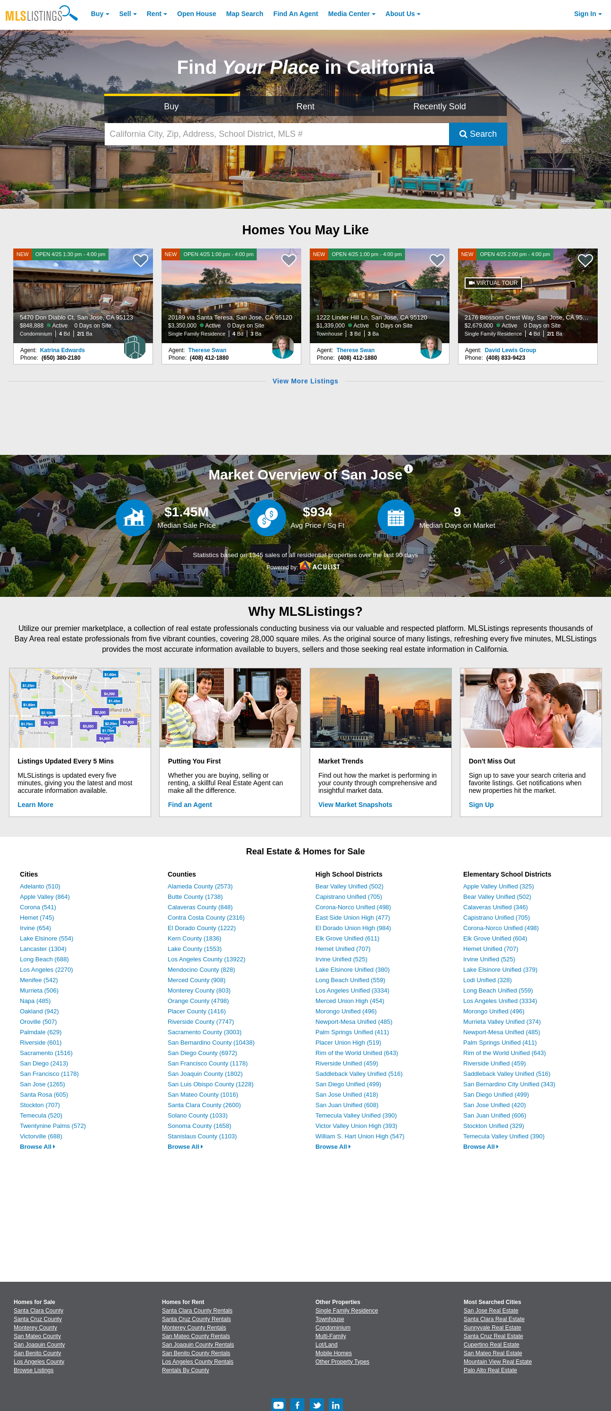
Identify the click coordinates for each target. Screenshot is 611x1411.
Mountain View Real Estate (498, 1361)
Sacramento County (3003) (205, 1032)
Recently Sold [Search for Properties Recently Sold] (439, 106)
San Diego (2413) (44, 1063)
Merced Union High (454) (349, 1000)
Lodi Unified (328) (487, 980)
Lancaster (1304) (43, 948)
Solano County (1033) (197, 1115)
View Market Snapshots (355, 804)
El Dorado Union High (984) (353, 928)
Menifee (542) (39, 980)
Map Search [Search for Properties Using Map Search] (245, 14)
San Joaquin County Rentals (198, 1344)
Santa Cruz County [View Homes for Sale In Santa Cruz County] (38, 1319)
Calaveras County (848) (200, 907)
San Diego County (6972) (202, 1052)
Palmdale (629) (41, 1032)
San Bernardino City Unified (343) (509, 1084)
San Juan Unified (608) (346, 1105)
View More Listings (305, 381)
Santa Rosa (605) (44, 1094)
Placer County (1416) (197, 1011)
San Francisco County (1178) (208, 1063)
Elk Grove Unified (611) (347, 938)
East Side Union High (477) (352, 917)
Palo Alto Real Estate (490, 1370)
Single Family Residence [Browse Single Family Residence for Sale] (346, 1310)
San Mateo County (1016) (203, 1094)
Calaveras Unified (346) (495, 907)
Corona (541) (38, 907)
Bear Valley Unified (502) (349, 886)
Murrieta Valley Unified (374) (502, 1021)
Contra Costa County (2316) (206, 917)
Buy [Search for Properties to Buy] (171, 106)
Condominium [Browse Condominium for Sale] (332, 1327)
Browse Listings (34, 1370)
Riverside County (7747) (201, 1021)
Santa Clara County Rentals (197, 1310)
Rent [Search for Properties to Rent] (305, 106)
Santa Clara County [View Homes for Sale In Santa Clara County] (38, 1310)
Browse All (37, 1146)
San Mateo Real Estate (493, 1353)
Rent (154, 14)
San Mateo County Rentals (196, 1336)
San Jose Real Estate (491, 1310)
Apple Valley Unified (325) (498, 886)
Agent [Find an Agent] (295, 14)
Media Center (349, 14)
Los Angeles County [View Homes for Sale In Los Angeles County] (39, 1361)
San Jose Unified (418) (346, 1094)
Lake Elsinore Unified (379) (500, 969)
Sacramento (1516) (46, 1052)
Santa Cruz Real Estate (493, 1336)
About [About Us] (400, 14)
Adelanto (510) (40, 886)
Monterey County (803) (199, 990)
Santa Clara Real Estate (494, 1319)
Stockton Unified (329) (493, 1125)
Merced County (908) (196, 980)
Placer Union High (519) (348, 1042)
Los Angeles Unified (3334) (352, 990)
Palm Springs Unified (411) (352, 1032)
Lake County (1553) (195, 948)
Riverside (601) (41, 1042)
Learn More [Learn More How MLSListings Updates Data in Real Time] (35, 804)
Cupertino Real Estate (491, 1344)
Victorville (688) (41, 1136)
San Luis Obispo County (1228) (210, 1084)
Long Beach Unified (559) (350, 980)
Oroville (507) (38, 1021)
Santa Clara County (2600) (204, 1105)
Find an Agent (190, 804)
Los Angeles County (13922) (206, 959)
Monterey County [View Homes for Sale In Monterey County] (35, 1327)
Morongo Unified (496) (346, 1011)
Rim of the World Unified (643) (356, 1052)
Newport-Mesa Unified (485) (354, 1021)
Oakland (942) (39, 1011)
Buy (97, 14)
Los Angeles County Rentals (198, 1361)
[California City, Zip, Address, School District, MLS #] (276, 134)
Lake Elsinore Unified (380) (352, 969)
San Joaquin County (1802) (205, 1073)
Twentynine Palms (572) (53, 1125)
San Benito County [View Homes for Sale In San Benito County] (37, 1353)
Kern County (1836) (194, 938)
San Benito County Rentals (196, 1353)
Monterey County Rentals (194, 1327)
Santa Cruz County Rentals (196, 1319)
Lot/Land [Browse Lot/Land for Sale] (326, 1344)
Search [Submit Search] (478, 134)
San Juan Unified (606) (494, 1115)
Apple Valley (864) (45, 896)
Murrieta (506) (39, 990)
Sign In (585, 14)
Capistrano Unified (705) (348, 896)
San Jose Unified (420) (494, 1105)
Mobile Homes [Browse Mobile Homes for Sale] (333, 1353)
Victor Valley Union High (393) (356, 1125)
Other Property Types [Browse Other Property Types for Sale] (342, 1361)
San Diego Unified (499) (348, 1084)
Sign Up (481, 804)
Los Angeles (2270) (46, 969)
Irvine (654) (35, 928)
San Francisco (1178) (49, 1073)
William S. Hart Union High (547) (359, 1136)
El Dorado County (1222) (202, 928)
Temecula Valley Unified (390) (356, 1115)
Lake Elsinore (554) (46, 938)
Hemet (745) (37, 917)
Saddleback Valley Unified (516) (359, 1073)
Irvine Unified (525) (341, 959)
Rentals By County (185, 1370)
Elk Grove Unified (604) (495, 938)
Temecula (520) (41, 1115)
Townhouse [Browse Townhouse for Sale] (329, 1319)
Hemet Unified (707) (342, 948)
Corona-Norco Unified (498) (353, 907)
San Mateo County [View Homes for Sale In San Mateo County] (37, 1336)
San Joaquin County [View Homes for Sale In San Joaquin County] (39, 1344)
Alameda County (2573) (200, 886)
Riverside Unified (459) (346, 1063)
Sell (125, 14)
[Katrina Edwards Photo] (134, 343)
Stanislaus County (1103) (202, 1136)
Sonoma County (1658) (199, 1125)
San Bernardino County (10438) (211, 1042)
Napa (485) (35, 1000)
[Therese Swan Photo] (283, 343)
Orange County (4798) (198, 1000)
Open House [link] (196, 14)
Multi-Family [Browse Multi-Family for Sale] (330, 1336)
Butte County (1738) (195, 896)
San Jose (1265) (42, 1084)
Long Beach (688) (44, 959)
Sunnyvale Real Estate (492, 1327)
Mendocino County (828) (201, 969)
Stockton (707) (40, 1105)
